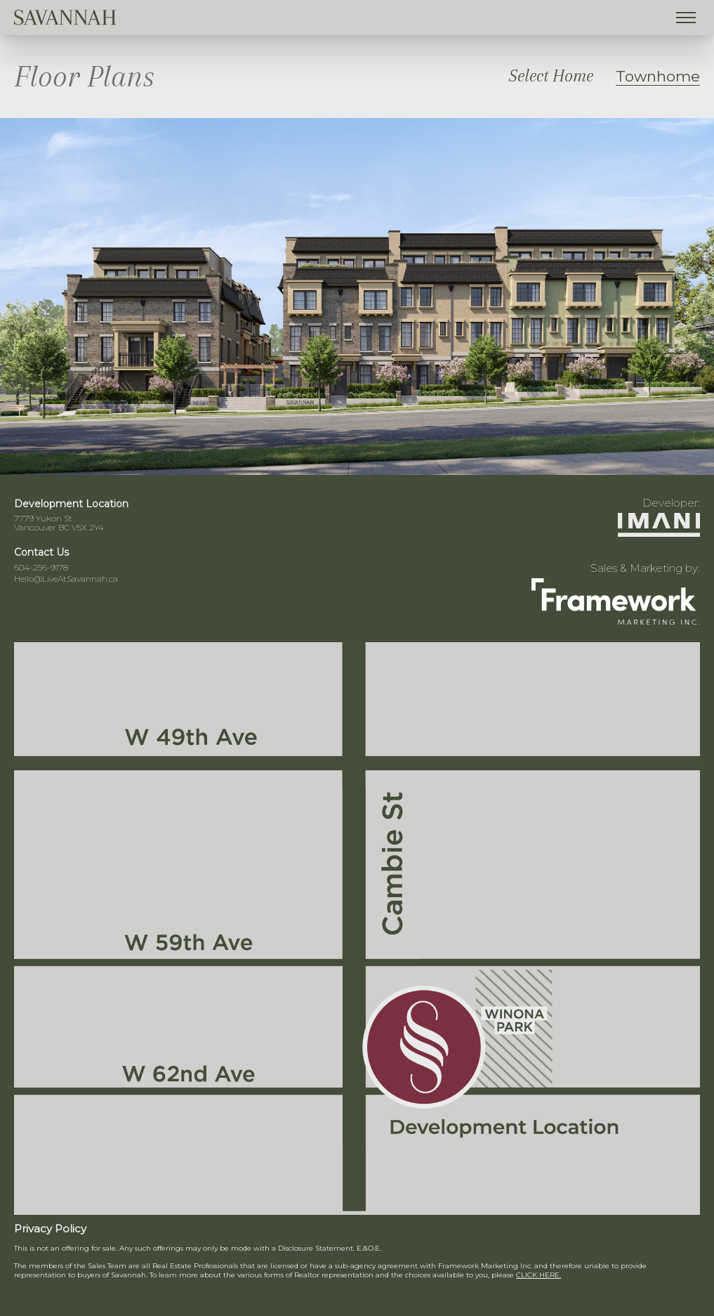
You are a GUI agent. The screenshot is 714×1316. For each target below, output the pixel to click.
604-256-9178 (41, 567)
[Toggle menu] (686, 18)
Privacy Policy (50, 1228)
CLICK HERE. (538, 1274)
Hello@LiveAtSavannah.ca (66, 578)
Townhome (658, 76)
